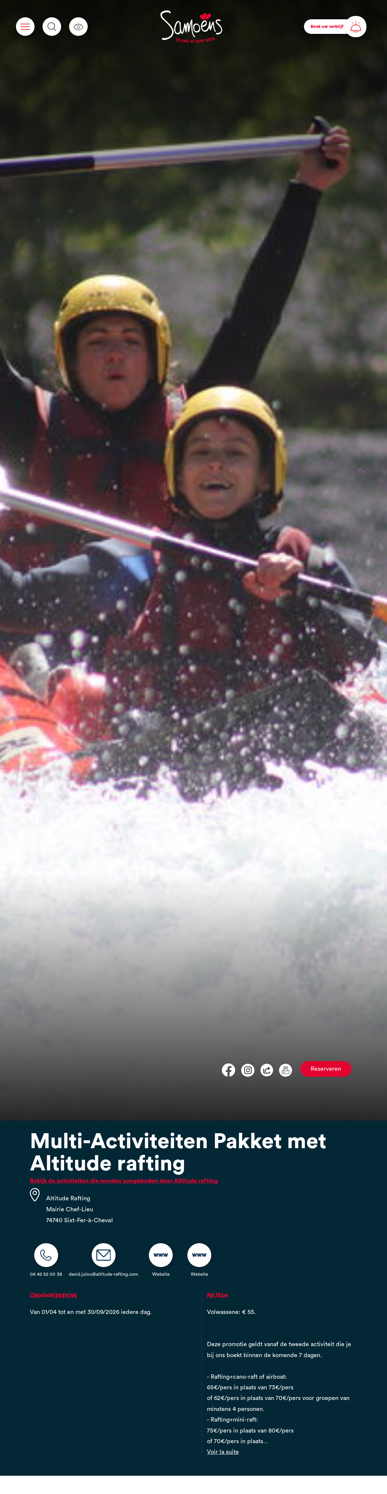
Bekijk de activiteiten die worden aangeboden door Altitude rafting (124, 1181)
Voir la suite (223, 1452)
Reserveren (326, 1069)
